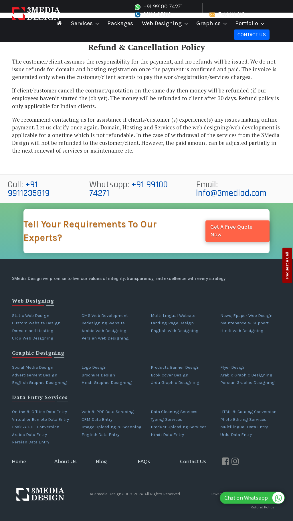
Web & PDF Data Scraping (108, 411)
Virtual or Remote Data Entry (40, 419)
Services (82, 23)
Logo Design (94, 367)
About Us (65, 461)
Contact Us (251, 34)
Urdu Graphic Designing (175, 382)
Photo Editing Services (243, 419)
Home (19, 461)
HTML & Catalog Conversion (248, 411)
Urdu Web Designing (33, 338)
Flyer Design (233, 367)
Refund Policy (262, 507)
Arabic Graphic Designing (246, 375)
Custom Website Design (36, 322)
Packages (120, 23)
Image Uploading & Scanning (112, 426)
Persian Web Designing (105, 338)
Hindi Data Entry (167, 434)
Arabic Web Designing (104, 330)
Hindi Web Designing (242, 330)
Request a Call (287, 265)
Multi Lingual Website (173, 315)
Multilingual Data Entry (244, 426)
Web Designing (162, 23)
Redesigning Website (103, 322)
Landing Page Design (172, 322)
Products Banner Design (175, 367)
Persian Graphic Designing (247, 382)
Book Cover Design (169, 375)
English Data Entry (100, 434)
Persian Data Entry (30, 442)
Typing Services (166, 419)
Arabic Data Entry (29, 434)
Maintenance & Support (244, 322)
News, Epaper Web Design (246, 315)
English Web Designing (175, 330)
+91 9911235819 (29, 189)
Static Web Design (30, 315)
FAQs (144, 461)
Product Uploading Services (179, 426)
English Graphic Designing (39, 382)
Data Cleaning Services (174, 411)
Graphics (208, 23)
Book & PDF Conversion (35, 426)
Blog (101, 461)
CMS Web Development (105, 315)
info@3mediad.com (231, 193)
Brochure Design (98, 375)
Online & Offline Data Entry (39, 411)
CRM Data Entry (97, 419)
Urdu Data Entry (236, 434)
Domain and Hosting (33, 330)
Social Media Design (32, 367)
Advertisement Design (34, 375)
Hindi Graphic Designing (107, 382)
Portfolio (246, 23)
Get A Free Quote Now (231, 231)
